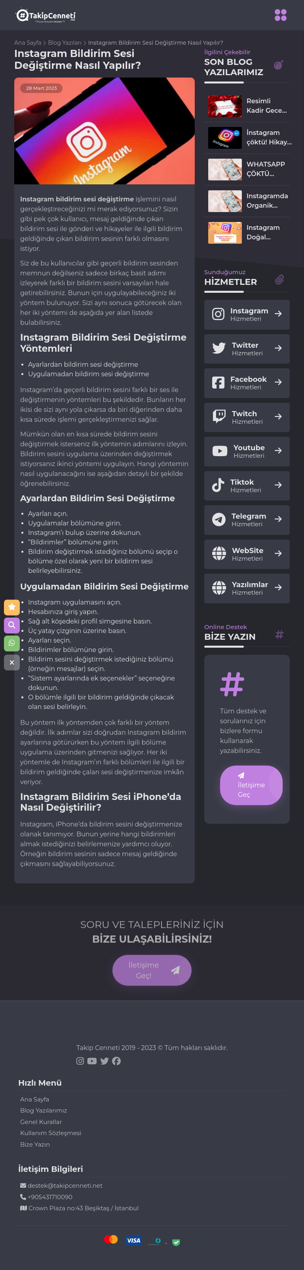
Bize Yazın (35, 1144)
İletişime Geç (251, 785)
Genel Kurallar (41, 1122)
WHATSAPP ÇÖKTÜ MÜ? (266, 170)
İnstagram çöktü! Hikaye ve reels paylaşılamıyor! (271, 138)
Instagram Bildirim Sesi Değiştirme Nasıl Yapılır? (156, 42)
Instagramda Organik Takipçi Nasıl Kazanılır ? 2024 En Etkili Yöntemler (267, 201)
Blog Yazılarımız (43, 1110)
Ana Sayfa (28, 42)
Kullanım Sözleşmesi (50, 1133)
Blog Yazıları (65, 42)
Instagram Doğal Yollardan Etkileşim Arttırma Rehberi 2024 (263, 233)
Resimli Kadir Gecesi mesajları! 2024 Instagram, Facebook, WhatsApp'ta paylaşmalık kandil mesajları (268, 106)
